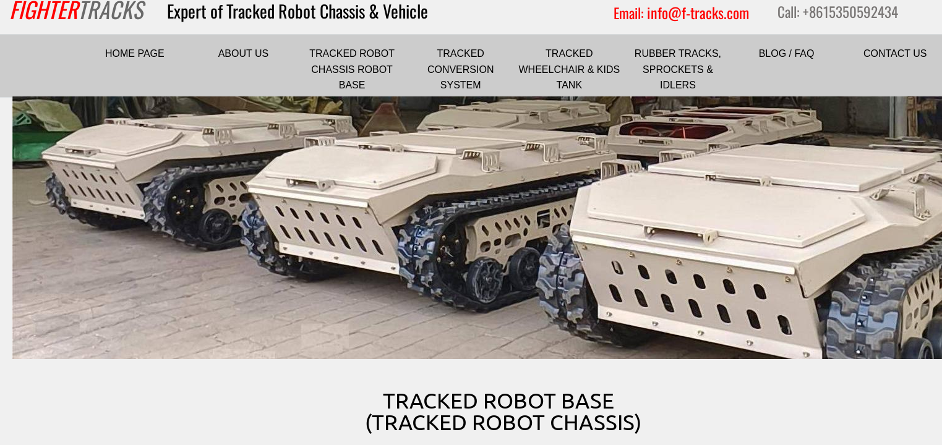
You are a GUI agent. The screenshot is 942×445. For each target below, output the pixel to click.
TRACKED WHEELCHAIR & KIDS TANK (569, 69)
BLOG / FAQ (787, 53)
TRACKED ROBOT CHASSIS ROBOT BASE (352, 69)
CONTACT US (895, 53)
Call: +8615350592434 (837, 11)
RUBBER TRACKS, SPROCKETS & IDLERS (678, 69)
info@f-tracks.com (698, 12)
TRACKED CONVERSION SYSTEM (460, 69)
